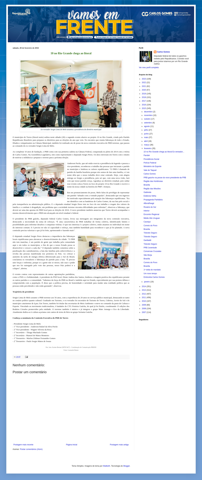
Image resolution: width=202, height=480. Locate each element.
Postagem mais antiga (119, 445)
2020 (144, 90)
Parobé (147, 155)
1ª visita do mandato (152, 270)
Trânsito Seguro (150, 233)
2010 (144, 301)
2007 (144, 312)
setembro (148, 123)
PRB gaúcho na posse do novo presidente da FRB (165, 178)
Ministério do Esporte (152, 166)
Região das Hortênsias (153, 181)
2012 (144, 294)
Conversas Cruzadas (152, 251)
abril (146, 141)
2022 (144, 82)
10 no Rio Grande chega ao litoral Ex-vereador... (164, 152)
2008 (144, 308)
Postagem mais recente (23, 445)
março (147, 145)
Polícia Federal (150, 163)
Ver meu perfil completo (149, 67)
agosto (147, 126)
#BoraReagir (149, 203)
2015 (144, 108)
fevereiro (148, 148)
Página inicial (71, 445)
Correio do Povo (150, 225)
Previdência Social (151, 159)
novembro (148, 115)
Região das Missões (152, 189)
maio (146, 137)
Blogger (126, 466)
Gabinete (147, 192)
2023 (144, 79)
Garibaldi (147, 240)
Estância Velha (150, 196)
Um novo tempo (150, 273)
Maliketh (106, 466)
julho (146, 130)
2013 (144, 290)
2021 (144, 86)
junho (146, 134)
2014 (144, 286)
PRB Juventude (150, 248)
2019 (144, 94)
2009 (144, 305)
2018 (144, 97)
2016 (144, 105)
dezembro (148, 112)
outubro (147, 119)
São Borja (148, 255)
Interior (146, 211)
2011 (144, 297)
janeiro (147, 282)
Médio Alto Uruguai (152, 218)
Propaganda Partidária (153, 200)
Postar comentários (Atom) (31, 449)
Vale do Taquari (150, 170)
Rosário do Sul (150, 207)
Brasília (147, 185)
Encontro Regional (151, 214)
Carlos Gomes (163, 52)
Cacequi (147, 222)
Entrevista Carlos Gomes (154, 277)
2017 (144, 101)
